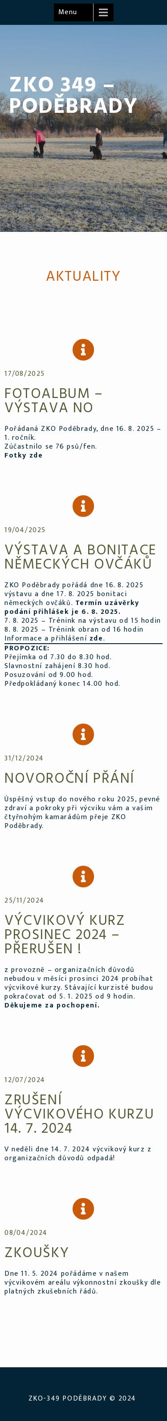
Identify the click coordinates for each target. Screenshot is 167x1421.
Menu (67, 12)
